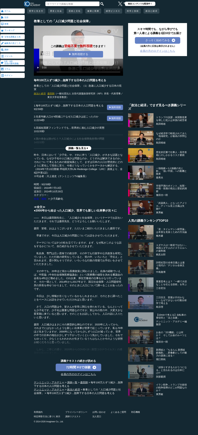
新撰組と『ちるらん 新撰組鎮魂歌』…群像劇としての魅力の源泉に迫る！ (171, 352)
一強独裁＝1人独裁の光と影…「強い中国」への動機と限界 (171, 171)
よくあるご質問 (118, 412)
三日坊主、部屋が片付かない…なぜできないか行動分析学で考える (171, 300)
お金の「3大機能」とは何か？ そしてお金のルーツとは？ (171, 335)
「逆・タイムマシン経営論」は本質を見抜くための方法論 (171, 230)
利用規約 (38, 412)
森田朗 (50, 93)
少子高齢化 (56, 198)
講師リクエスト (73, 416)
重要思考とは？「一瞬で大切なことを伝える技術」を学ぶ (171, 283)
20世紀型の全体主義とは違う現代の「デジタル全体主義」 (170, 265)
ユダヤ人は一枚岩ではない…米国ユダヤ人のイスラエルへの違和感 (171, 248)
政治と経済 (151, 11)
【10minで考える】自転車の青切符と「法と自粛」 (171, 316)
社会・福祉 (40, 198)
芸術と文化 (75, 11)
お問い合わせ (99, 412)
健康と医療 (93, 11)
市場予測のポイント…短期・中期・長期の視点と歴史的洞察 (171, 188)
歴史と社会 (56, 11)
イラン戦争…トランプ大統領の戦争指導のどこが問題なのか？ (171, 387)
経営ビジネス (113, 11)
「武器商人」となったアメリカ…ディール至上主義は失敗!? (171, 206)
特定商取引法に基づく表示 (47, 416)
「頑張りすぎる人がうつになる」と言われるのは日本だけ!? (171, 370)
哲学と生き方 (36, 11)
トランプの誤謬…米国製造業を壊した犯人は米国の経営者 (171, 119)
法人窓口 (96, 416)
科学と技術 (133, 11)
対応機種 (135, 412)
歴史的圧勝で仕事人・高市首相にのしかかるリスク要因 (171, 153)
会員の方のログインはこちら (78, 374)
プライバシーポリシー (76, 412)
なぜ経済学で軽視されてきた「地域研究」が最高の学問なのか (171, 136)
